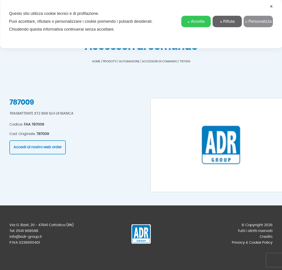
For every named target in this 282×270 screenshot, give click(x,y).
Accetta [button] (196, 21)
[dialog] (141, 24)
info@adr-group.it (25, 236)
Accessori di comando (159, 61)
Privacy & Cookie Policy (252, 242)
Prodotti (110, 61)
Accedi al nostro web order (38, 147)
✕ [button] (271, 6)
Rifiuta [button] (227, 21)
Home (96, 61)
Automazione (129, 61)
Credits (266, 236)
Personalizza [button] (258, 21)
